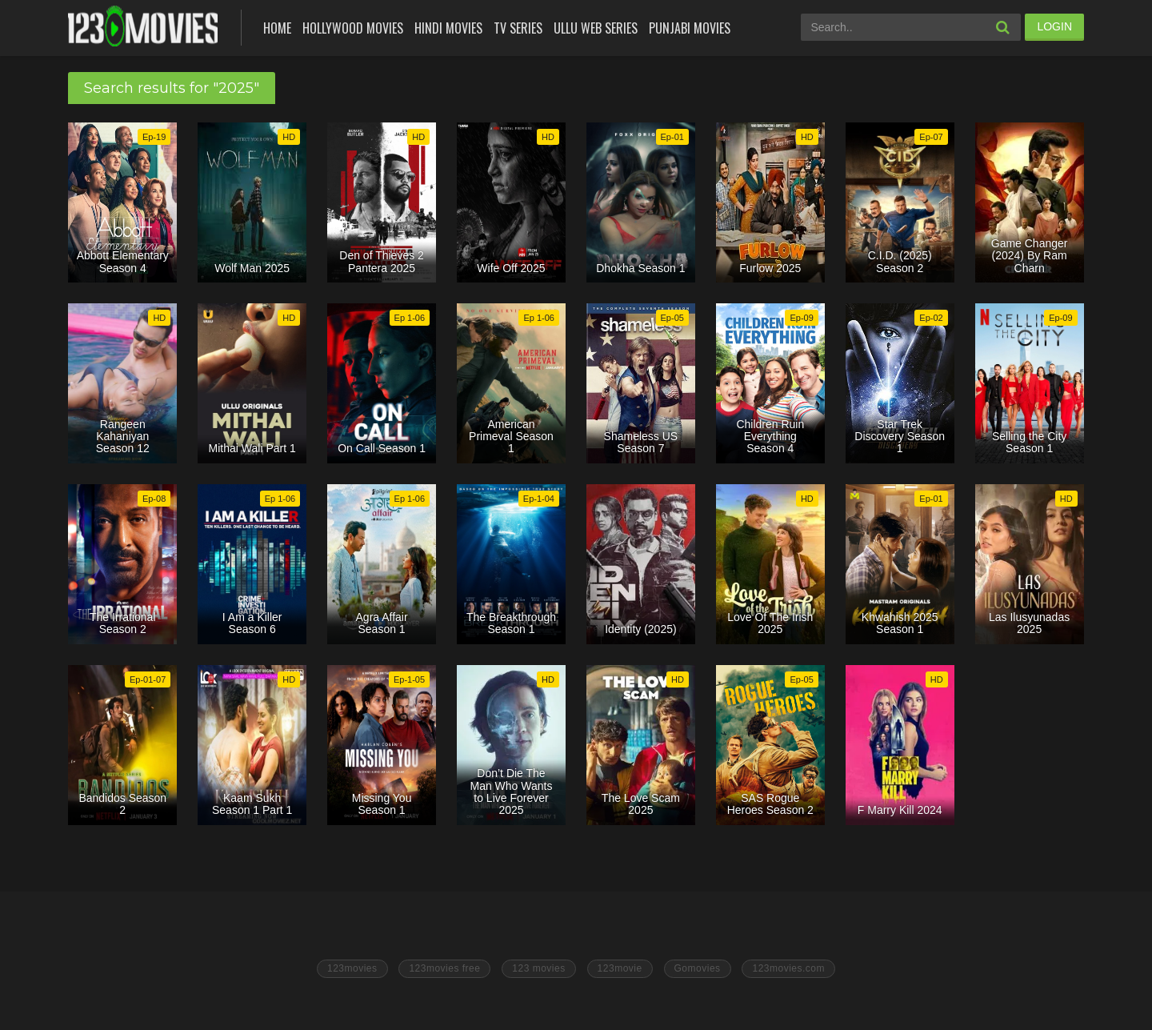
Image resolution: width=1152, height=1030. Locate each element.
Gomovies (697, 968)
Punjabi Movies (689, 28)
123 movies (538, 968)
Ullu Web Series (596, 28)
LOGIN (1054, 26)
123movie (620, 968)
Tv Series (518, 28)
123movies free (444, 968)
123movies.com (788, 968)
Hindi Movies (448, 28)
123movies (352, 968)
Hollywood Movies (352, 28)
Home (277, 28)
